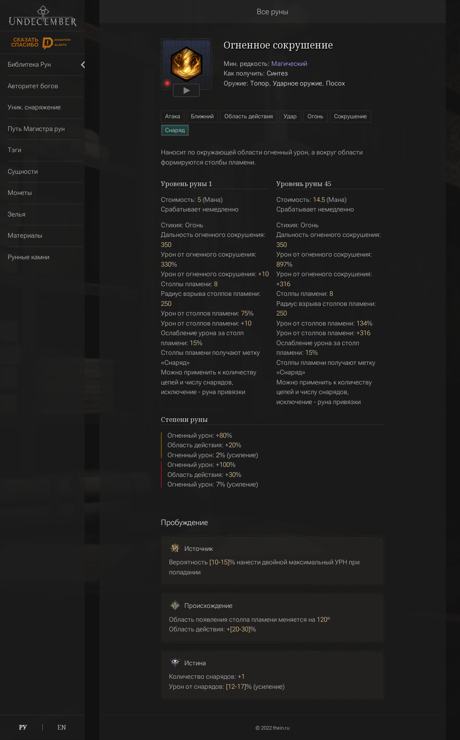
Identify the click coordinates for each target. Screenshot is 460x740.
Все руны (272, 11)
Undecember (42, 15)
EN (61, 727)
